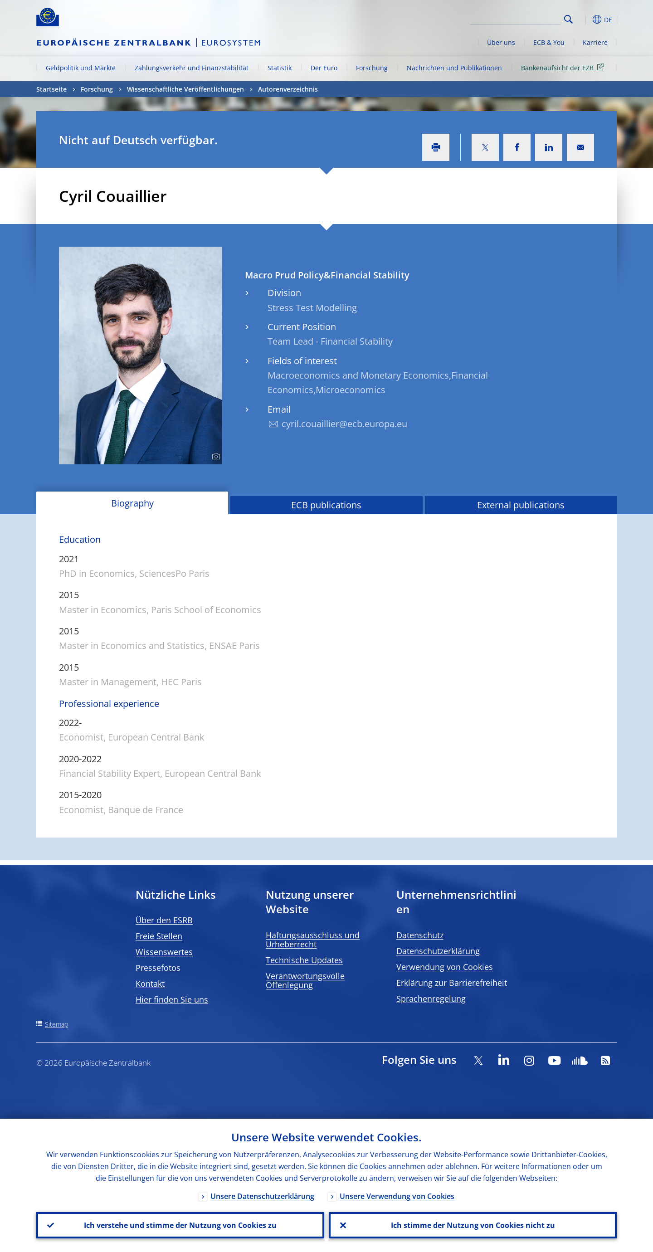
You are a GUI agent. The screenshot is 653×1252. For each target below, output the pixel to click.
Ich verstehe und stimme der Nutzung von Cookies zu (180, 1225)
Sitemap (56, 1024)
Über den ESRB (164, 920)
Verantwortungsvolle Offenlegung (305, 980)
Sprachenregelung (431, 998)
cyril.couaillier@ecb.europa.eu (344, 424)
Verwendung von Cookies (444, 966)
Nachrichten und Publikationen (454, 67)
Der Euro (324, 67)
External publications (521, 505)
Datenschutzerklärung (438, 950)
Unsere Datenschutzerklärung (262, 1196)
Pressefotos (158, 967)
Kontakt (150, 983)
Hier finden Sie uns (172, 999)
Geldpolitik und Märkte (81, 67)
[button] (585, 19)
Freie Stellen (159, 935)
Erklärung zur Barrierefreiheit (451, 982)
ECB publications (326, 505)
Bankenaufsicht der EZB (564, 67)
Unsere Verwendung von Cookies (397, 1196)
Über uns (501, 42)
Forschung (372, 67)
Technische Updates (304, 960)
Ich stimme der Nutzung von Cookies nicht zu (473, 1225)
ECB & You (549, 42)
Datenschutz (419, 935)
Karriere (595, 42)
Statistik (280, 67)
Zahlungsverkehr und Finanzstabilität (192, 67)
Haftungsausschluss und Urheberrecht (313, 940)
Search (568, 19)
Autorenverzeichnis (288, 89)
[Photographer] (215, 456)
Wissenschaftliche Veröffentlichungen (185, 89)
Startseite (51, 89)
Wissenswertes (164, 951)
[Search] (515, 18)
